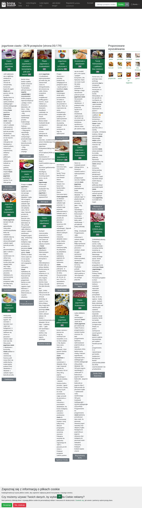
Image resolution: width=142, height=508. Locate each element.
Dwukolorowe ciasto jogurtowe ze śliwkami (26, 176)
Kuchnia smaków (44, 344)
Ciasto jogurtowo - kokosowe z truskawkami (80, 152)
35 (59, 496)
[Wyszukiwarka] (106, 4)
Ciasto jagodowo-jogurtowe (9, 65)
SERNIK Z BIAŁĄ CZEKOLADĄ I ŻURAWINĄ (97, 229)
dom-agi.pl (44, 202)
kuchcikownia (9, 290)
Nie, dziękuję (20, 505)
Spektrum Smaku (62, 460)
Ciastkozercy (79, 133)
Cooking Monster (62, 138)
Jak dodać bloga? (56, 4)
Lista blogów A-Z (31, 4)
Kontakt (90, 3)
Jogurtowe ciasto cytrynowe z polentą (62, 65)
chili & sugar (26, 156)
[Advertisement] (71, 26)
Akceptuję (7, 505)
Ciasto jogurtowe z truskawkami (80, 304)
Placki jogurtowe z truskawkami (44, 65)
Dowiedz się (79, 500)
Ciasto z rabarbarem (8, 308)
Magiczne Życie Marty (80, 285)
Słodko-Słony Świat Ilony (97, 375)
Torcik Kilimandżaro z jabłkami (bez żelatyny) (97, 66)
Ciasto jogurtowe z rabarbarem (44, 222)
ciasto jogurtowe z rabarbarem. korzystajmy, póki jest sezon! (27, 67)
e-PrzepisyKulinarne (26, 303)
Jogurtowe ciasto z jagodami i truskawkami (9, 209)
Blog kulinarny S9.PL (80, 457)
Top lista (20, 4)
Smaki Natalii (62, 290)
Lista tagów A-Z (44, 4)
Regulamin (73, 4)
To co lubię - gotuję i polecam (9, 188)
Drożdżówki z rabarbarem (80, 63)
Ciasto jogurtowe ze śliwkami (62, 157)
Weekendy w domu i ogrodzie (97, 208)
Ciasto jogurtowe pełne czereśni (62, 321)
